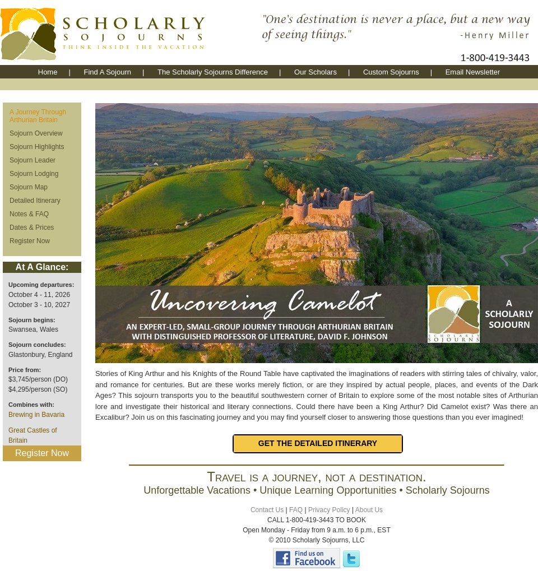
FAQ (296, 510)
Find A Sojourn (107, 72)
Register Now (30, 241)
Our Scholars (315, 72)
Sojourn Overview (36, 133)
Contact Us (267, 510)
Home (48, 72)
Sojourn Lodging (34, 174)
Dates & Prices (32, 227)
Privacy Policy (329, 510)
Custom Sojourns (391, 72)
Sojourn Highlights (37, 147)
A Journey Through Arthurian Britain (38, 116)
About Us (369, 510)
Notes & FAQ (29, 214)
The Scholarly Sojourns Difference (212, 72)
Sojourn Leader (32, 160)
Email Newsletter (473, 72)
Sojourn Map (29, 187)
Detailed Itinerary (35, 201)
